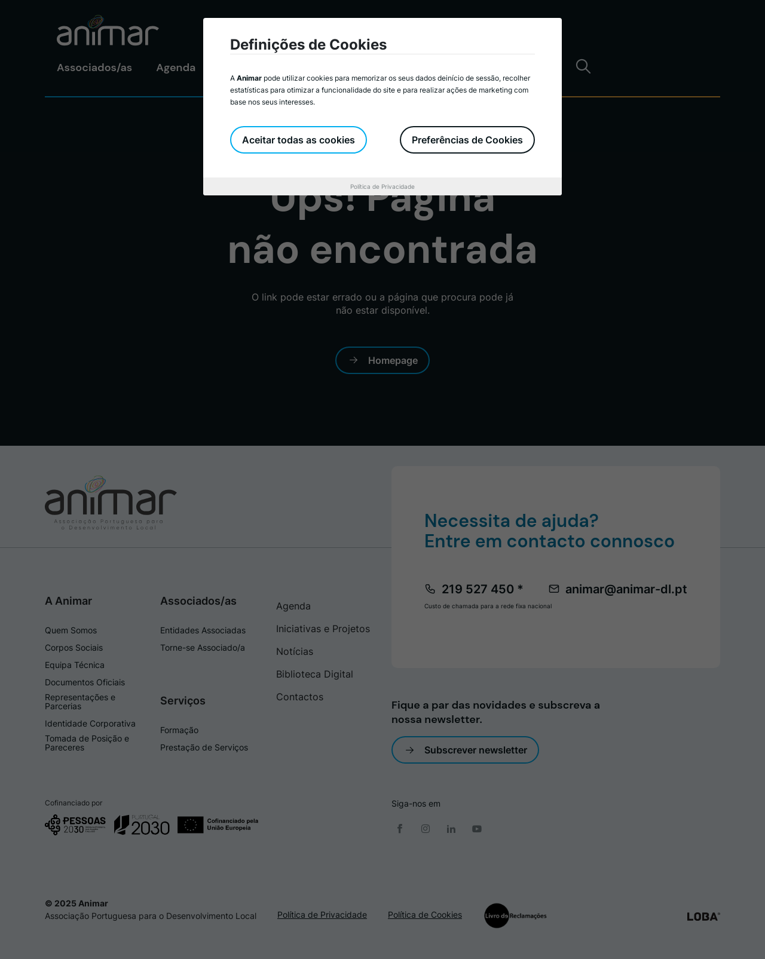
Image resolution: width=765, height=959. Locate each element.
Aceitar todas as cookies (298, 140)
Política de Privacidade (382, 186)
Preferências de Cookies (467, 140)
